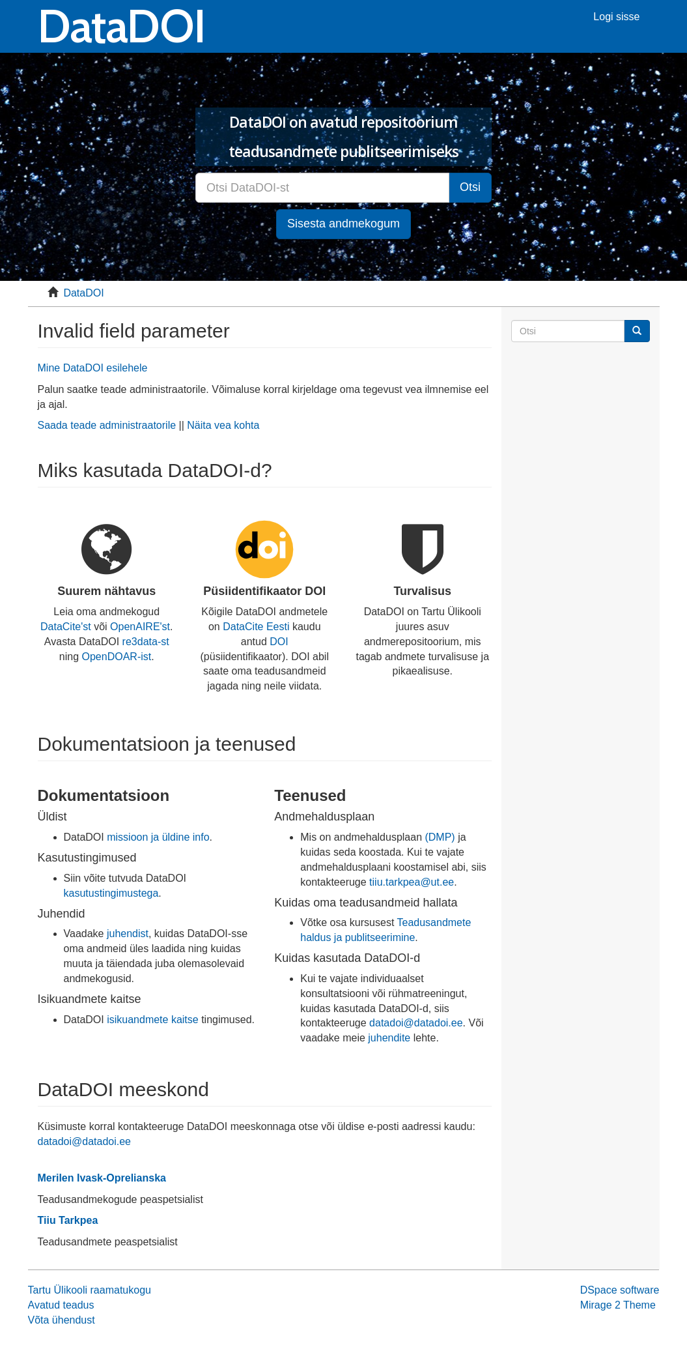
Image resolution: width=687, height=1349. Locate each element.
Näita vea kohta (223, 425)
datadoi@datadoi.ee (415, 1022)
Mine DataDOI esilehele (93, 367)
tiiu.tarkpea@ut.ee (411, 882)
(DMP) (440, 837)
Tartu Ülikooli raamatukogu (89, 1290)
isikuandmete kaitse (153, 1019)
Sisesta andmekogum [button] (343, 223)
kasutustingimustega (111, 893)
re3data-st (145, 641)
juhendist (127, 933)
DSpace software (620, 1290)
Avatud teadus (61, 1305)
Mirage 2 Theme (618, 1305)
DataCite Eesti (256, 626)
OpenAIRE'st (140, 626)
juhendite (389, 1037)
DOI (279, 641)
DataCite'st (65, 626)
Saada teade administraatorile (107, 425)
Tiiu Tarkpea (68, 1220)
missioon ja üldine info (158, 837)
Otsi (470, 187)
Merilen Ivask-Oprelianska (102, 1177)
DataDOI (83, 292)
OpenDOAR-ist (117, 656)
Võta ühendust (61, 1320)
